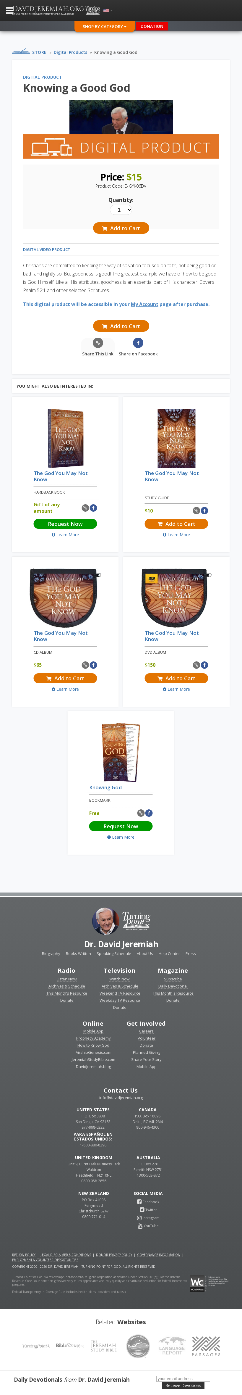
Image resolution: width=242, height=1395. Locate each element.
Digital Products (70, 52)
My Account (144, 304)
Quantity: (121, 199)
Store (39, 52)
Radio (67, 970)
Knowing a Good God (115, 52)
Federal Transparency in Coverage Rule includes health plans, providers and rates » (69, 1292)
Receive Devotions (183, 1385)
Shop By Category (104, 26)
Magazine (173, 970)
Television (120, 970)
